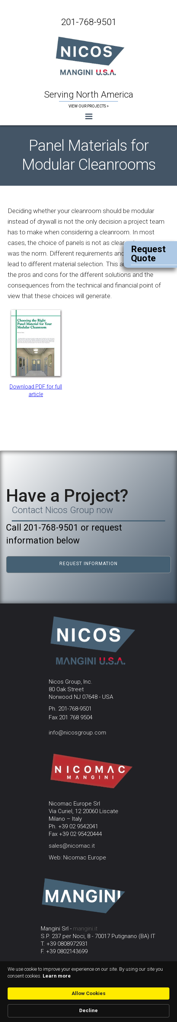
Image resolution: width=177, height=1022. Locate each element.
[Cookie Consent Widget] (88, 991)
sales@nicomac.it (72, 845)
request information (88, 563)
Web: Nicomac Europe (77, 857)
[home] (88, 55)
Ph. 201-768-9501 (70, 708)
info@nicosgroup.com (77, 732)
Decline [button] (88, 1010)
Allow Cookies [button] (88, 993)
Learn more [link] (57, 976)
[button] (88, 116)
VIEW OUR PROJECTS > (89, 106)
